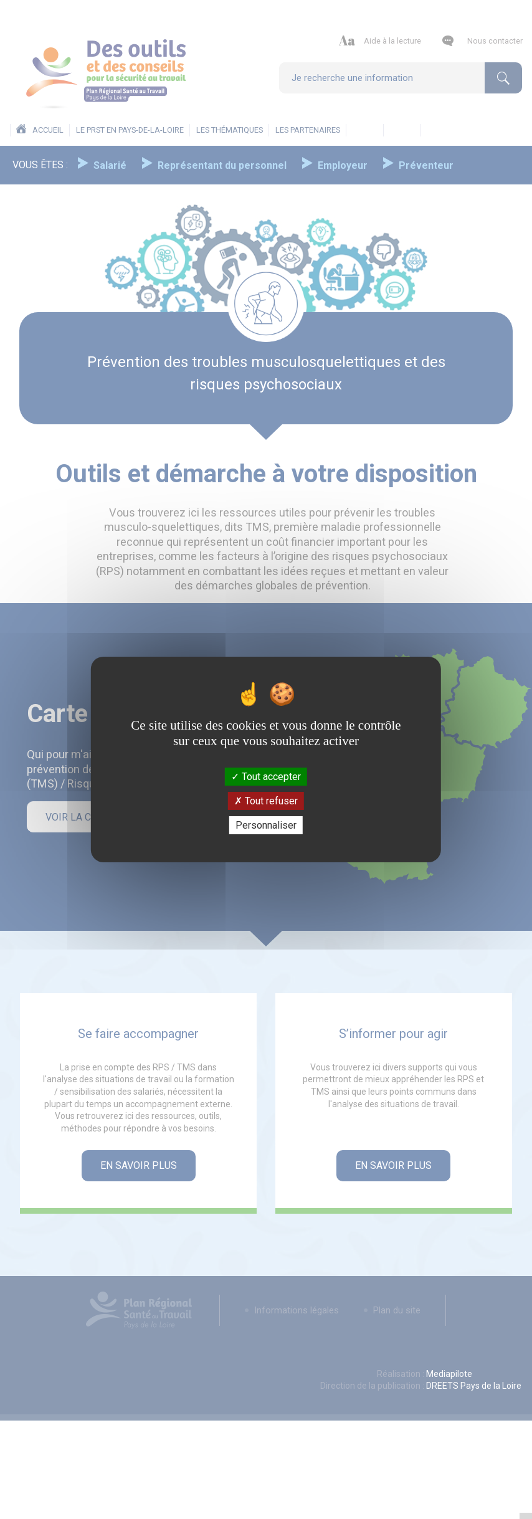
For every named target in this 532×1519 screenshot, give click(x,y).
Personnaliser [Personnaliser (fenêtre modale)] (266, 825)
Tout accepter (266, 776)
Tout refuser (266, 801)
